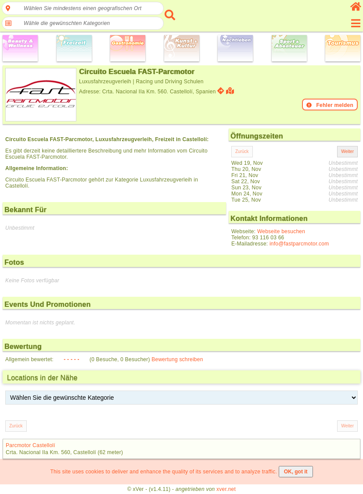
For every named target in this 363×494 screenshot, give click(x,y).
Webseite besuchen (281, 231)
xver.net (226, 489)
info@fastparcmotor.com (299, 244)
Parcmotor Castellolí (30, 445)
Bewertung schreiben (177, 359)
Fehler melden (329, 105)
